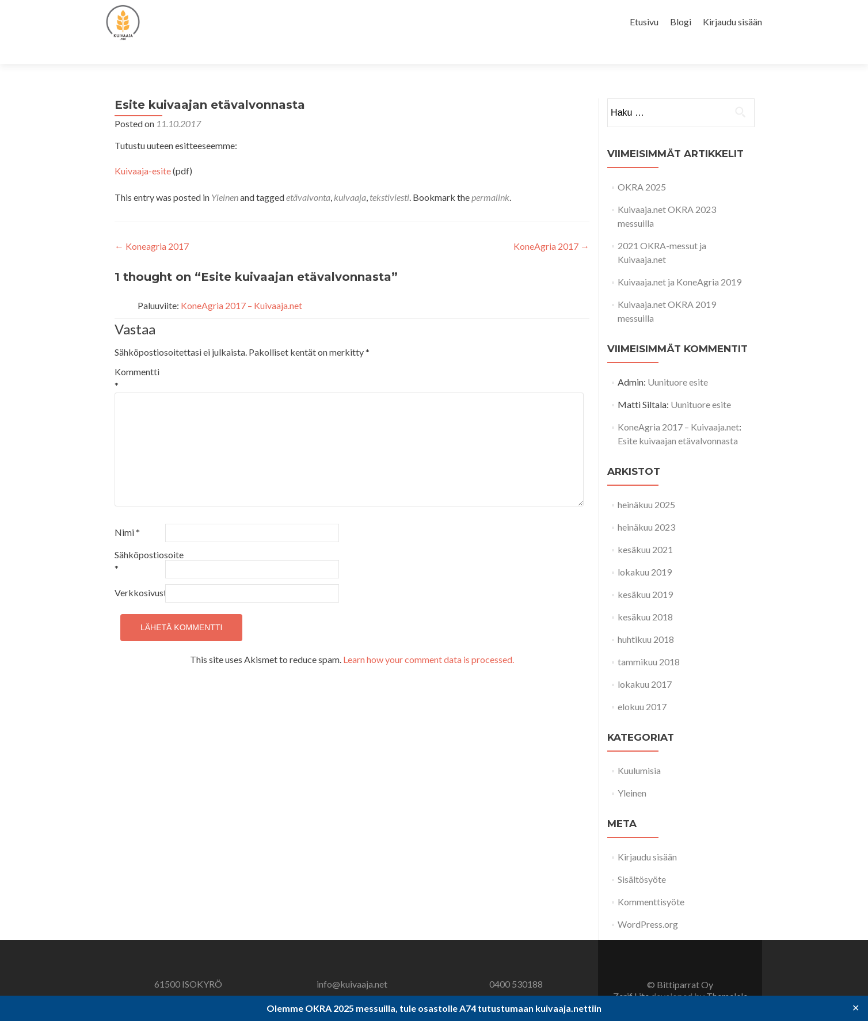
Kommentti (137, 358)
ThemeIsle (727, 975)
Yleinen (224, 177)
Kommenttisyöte (651, 881)
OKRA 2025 (642, 166)
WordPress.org (648, 903)
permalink (490, 177)
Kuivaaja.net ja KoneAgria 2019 (679, 261)
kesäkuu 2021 (645, 529)
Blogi (680, 21)
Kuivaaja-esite (143, 150)
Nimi (127, 511)
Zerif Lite (632, 975)
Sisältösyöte (642, 859)
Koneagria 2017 (152, 225)
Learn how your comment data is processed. (428, 639)
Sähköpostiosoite (139, 541)
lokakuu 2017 (645, 663)
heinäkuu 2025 (646, 484)
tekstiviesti (389, 177)
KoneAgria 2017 (551, 225)
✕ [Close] (855, 1008)
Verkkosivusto (139, 572)
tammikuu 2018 (649, 641)
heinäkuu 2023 (646, 506)
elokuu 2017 (642, 686)
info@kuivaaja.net (352, 963)
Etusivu (644, 21)
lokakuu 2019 (645, 551)
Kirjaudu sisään (732, 21)
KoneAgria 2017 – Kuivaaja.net (241, 285)
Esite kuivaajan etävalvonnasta (678, 420)
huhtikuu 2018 (646, 619)
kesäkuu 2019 (645, 574)
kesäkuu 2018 (645, 596)
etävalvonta (308, 177)
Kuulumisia (639, 750)
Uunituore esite (678, 361)
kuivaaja (350, 177)
